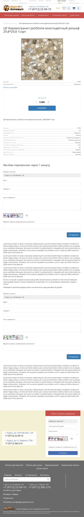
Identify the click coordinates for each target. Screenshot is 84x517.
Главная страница (10, 23)
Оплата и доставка (10, 87)
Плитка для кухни (28, 15)
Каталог (18, 475)
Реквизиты (8, 498)
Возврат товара (10, 494)
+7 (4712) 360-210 (14, 443)
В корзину (42, 108)
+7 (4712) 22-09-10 (39, 9)
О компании (31, 475)
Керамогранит (43, 15)
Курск (60, 3)
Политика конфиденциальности (18, 502)
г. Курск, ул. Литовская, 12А (38, 6)
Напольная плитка (60, 15)
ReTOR (46, 509)
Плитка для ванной (11, 15)
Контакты (44, 475)
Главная (7, 475)
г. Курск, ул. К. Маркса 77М (19, 440)
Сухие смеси (74, 15)
